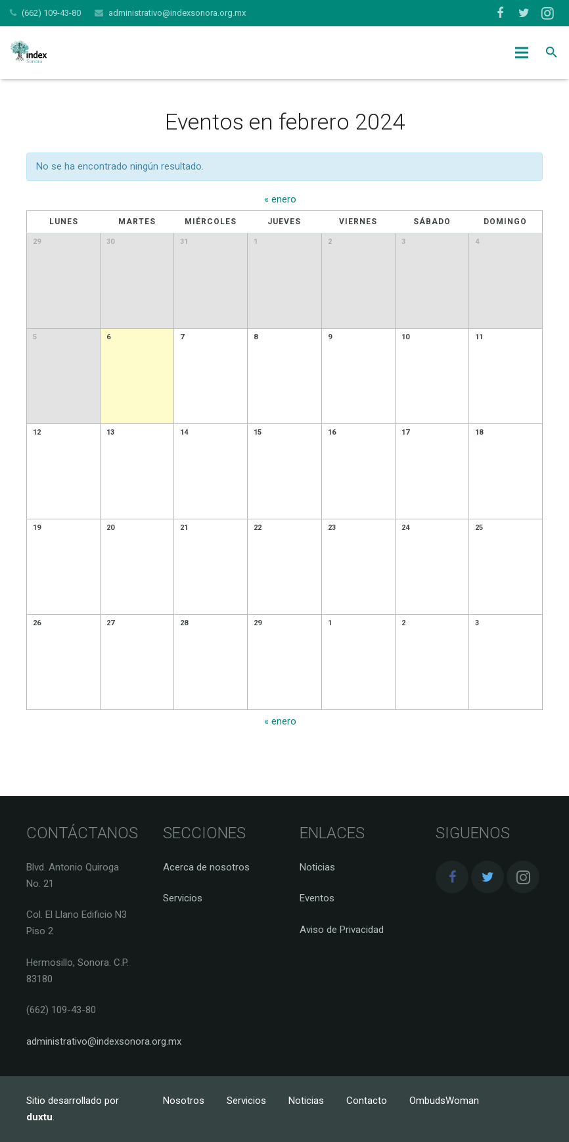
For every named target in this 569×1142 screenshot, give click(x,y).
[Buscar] (551, 52)
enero (280, 199)
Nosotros (183, 1100)
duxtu (39, 1117)
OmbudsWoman (444, 1100)
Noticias (317, 867)
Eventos (317, 898)
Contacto (366, 1100)
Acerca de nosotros (206, 867)
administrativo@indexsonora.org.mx (177, 13)
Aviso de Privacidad (342, 930)
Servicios (182, 898)
